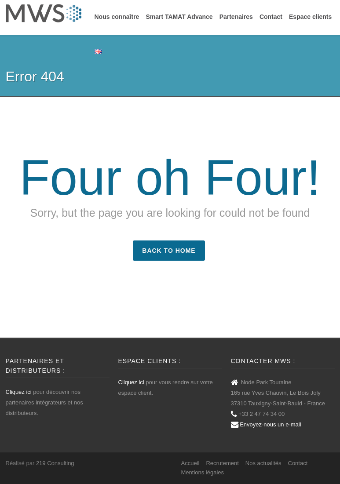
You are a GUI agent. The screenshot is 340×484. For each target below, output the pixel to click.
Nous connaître (117, 16)
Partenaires (236, 16)
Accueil (190, 463)
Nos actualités (263, 463)
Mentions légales (202, 472)
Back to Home (168, 250)
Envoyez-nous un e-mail (270, 424)
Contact (271, 16)
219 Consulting (55, 463)
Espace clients (310, 16)
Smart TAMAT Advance (179, 16)
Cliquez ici (19, 392)
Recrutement (222, 463)
